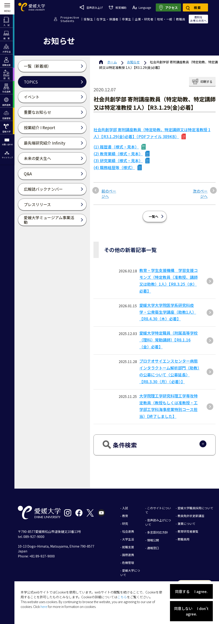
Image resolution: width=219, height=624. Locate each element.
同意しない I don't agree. (191, 611)
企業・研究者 (144, 19)
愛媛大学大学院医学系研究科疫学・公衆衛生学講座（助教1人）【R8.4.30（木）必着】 (167, 312)
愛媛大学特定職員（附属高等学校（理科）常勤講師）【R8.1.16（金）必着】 (168, 340)
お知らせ (133, 62)
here (44, 606)
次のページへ (200, 193)
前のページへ (108, 193)
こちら (122, 597)
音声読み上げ (91, 7)
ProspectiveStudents (69, 19)
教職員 (180, 19)
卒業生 (126, 19)
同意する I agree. (191, 591)
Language (141, 7)
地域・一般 (164, 19)
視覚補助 (117, 7)
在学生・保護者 (107, 19)
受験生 (88, 19)
